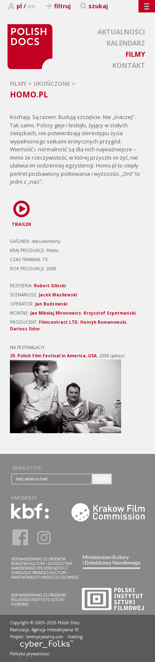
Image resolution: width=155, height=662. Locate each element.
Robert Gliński (50, 286)
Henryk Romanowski (103, 322)
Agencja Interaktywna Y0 (55, 630)
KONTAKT (128, 65)
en (31, 6)
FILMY (135, 54)
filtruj (58, 6)
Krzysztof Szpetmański (109, 313)
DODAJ (102, 479)
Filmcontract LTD (58, 322)
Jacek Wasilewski (58, 295)
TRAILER (21, 212)
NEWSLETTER (26, 468)
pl (19, 6)
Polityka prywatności (30, 654)
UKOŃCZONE (52, 83)
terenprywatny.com (44, 637)
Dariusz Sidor (25, 329)
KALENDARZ (126, 43)
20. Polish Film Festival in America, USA (53, 356)
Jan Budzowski (51, 304)
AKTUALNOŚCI (121, 31)
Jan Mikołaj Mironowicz (55, 313)
